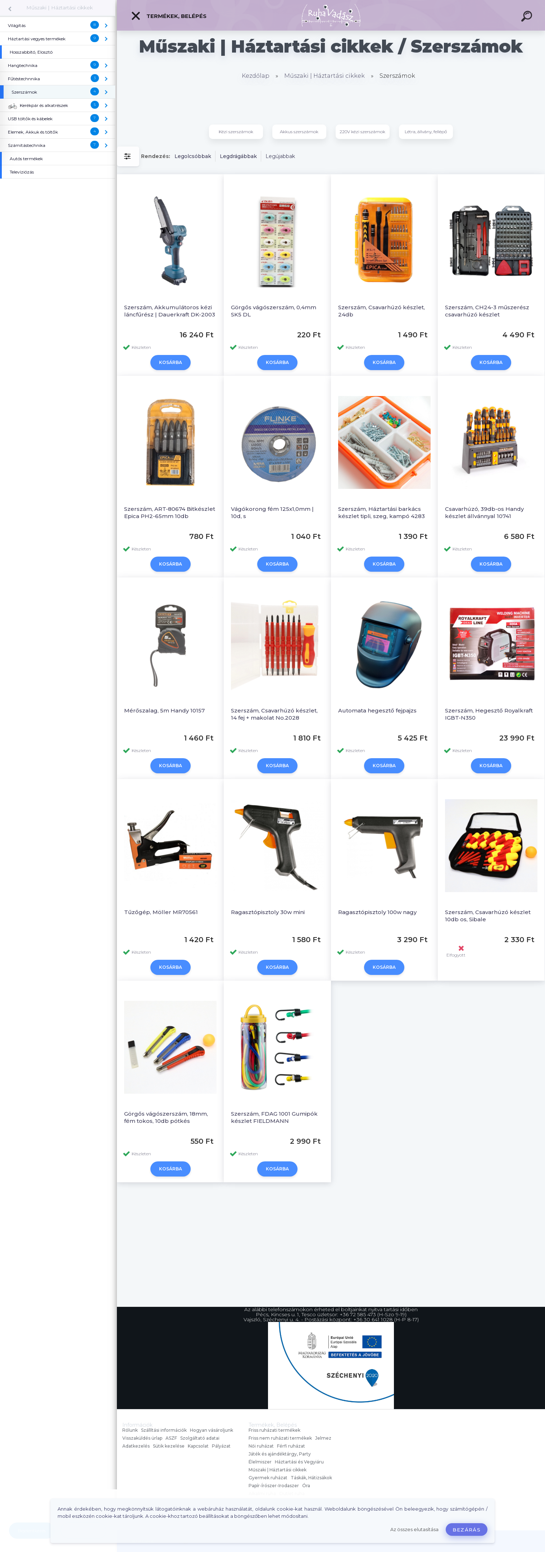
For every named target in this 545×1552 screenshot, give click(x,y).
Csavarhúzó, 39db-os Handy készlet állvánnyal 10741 (484, 512)
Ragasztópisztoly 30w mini (268, 912)
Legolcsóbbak (192, 156)
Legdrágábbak (238, 156)
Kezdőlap (255, 75)
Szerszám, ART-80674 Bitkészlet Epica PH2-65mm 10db (169, 512)
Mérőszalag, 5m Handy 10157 (164, 710)
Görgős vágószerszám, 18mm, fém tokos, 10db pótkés (166, 1117)
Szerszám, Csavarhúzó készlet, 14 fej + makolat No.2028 (274, 714)
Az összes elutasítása (414, 1529)
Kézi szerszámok (236, 131)
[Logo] (331, 15)
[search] (527, 17)
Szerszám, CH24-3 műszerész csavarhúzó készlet (487, 311)
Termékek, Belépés (168, 16)
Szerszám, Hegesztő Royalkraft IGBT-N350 (489, 714)
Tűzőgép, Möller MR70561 (161, 912)
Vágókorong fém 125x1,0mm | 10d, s (272, 512)
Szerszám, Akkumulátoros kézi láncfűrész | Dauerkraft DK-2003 (169, 311)
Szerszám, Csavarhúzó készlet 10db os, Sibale (488, 916)
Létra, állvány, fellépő (426, 131)
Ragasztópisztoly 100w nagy (377, 912)
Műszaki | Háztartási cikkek (59, 7)
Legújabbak (280, 156)
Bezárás (467, 1530)
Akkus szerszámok (299, 131)
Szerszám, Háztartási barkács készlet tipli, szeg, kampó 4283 (381, 512)
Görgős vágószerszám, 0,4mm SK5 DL (273, 311)
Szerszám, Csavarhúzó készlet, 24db (381, 311)
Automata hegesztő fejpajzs (377, 710)
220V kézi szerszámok (362, 131)
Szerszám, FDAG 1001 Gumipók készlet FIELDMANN (274, 1117)
